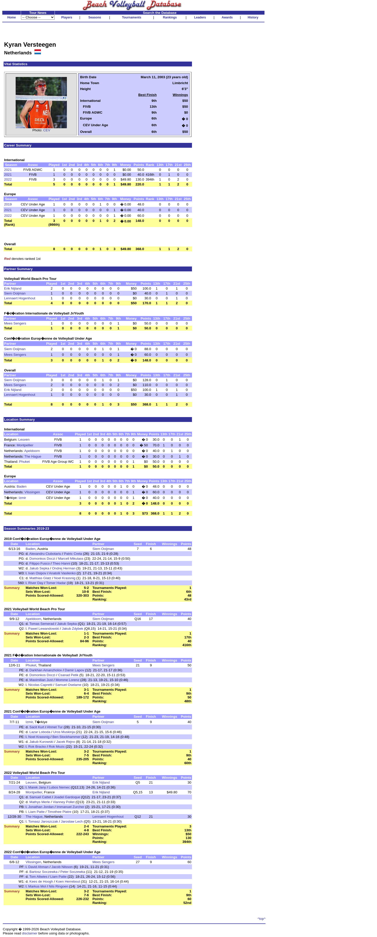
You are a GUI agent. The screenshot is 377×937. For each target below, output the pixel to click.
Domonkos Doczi (42, 558)
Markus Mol (37, 886)
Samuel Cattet (40, 797)
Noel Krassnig (64, 578)
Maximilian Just (41, 680)
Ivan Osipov (37, 573)
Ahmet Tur (55, 727)
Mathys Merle (39, 802)
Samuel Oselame (68, 685)
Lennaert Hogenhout (19, 298)
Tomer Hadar (56, 583)
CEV (46, 130)
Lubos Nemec (59, 787)
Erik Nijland (12, 288)
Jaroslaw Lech (72, 821)
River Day (35, 583)
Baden (22, 486)
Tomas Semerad (41, 624)
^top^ (262, 919)
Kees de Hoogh (41, 881)
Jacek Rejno (65, 742)
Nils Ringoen (58, 886)
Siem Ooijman (15, 293)
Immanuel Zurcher (70, 807)
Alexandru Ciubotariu (45, 554)
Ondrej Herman (63, 568)
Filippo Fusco (39, 563)
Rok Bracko (37, 746)
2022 (8, 179)
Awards (227, 17)
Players (66, 17)
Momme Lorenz (67, 680)
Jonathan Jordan (41, 807)
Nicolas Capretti (40, 685)
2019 (8, 204)
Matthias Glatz (40, 578)
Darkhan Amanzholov (45, 670)
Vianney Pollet (64, 802)
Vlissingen (32, 492)
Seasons (94, 17)
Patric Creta (73, 554)
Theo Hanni (61, 563)
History (253, 17)
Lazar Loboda (39, 732)
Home (11, 17)
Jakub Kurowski (41, 742)
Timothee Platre (59, 812)
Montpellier (25, 445)
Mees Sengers (15, 323)
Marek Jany (37, 787)
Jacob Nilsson (62, 867)
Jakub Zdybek (72, 628)
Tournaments (131, 17)
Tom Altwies (38, 877)
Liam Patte (36, 812)
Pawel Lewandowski (43, 628)
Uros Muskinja (64, 732)
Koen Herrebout (68, 881)
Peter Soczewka (72, 872)
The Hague (32, 456)
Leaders (200, 17)
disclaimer (29, 933)
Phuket (24, 461)
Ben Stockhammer (66, 737)
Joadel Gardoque (67, 797)
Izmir (22, 498)
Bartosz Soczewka (43, 872)
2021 (8, 170)
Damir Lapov (74, 670)
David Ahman (38, 867)
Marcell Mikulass (71, 558)
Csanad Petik (68, 675)
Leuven (24, 439)
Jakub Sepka (39, 568)
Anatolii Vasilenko (62, 573)
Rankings (170, 17)
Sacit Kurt (36, 727)
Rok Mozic (57, 746)
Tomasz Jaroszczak (43, 821)
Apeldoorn (32, 451)
